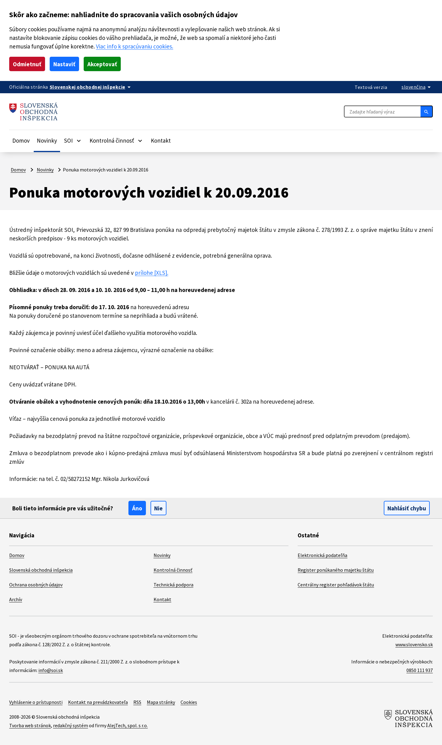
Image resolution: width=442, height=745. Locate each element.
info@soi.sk (50, 670)
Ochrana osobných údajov (36, 585)
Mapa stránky (161, 702)
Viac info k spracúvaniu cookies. (134, 46)
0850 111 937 (419, 670)
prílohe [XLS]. (151, 272)
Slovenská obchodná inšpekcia (41, 570)
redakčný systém (70, 725)
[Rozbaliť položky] (79, 140)
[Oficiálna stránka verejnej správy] (91, 87)
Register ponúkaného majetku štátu (336, 570)
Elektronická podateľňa (322, 555)
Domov (21, 140)
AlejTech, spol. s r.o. (127, 725)
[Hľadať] (427, 111)
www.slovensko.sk (414, 644)
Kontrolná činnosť (173, 570)
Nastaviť (64, 64)
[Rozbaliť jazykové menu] (417, 87)
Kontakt (161, 140)
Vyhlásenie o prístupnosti (36, 702)
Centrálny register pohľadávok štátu (336, 585)
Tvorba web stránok (30, 725)
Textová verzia (371, 87)
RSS (137, 702)
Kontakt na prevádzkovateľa (98, 702)
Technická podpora (173, 585)
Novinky (47, 140)
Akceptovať (102, 64)
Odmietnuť (27, 64)
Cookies (189, 702)
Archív (15, 599)
